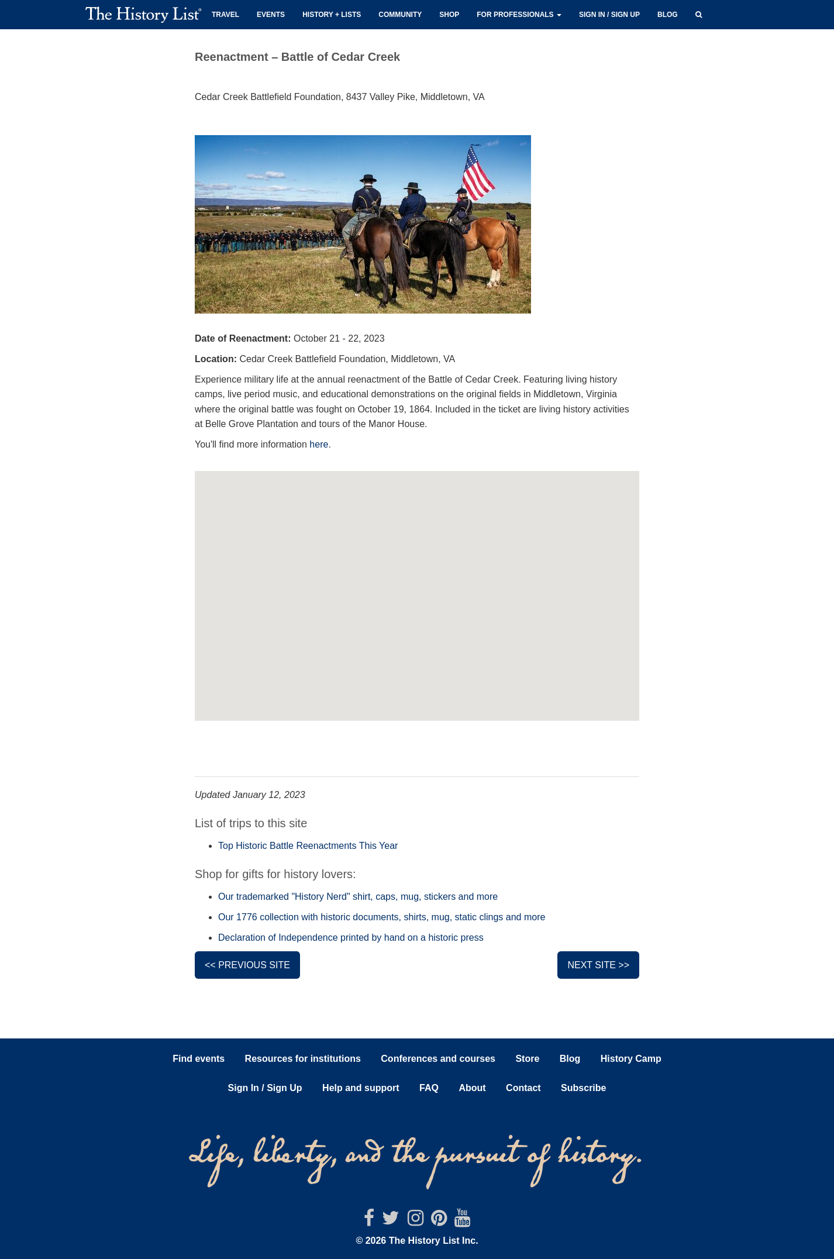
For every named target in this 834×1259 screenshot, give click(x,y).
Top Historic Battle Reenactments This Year (308, 846)
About (472, 1088)
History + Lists (331, 15)
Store (527, 1059)
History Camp (631, 1059)
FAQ (429, 1088)
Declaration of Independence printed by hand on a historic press (351, 937)
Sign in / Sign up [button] (609, 15)
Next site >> (598, 965)
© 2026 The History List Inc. (417, 1241)
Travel (225, 15)
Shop (449, 15)
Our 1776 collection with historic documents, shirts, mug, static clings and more (381, 917)
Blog (667, 15)
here (318, 444)
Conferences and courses (438, 1059)
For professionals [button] (519, 15)
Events (271, 15)
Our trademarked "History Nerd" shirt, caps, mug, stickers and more (358, 897)
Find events (199, 1059)
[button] (699, 13)
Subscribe (583, 1088)
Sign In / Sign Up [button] (265, 1088)
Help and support (360, 1088)
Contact (523, 1088)
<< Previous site (247, 965)
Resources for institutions (303, 1059)
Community (400, 15)
